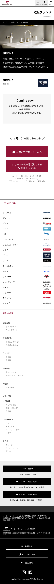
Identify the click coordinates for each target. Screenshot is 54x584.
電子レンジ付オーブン (14, 375)
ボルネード (27, 277)
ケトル (8, 423)
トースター (10, 426)
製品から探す (8, 313)
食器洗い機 (7, 338)
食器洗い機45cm (12, 345)
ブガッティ (27, 298)
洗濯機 (8, 357)
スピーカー (10, 445)
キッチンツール (12, 330)
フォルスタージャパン (27, 245)
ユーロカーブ (27, 239)
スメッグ (27, 303)
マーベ (27, 228)
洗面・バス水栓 (12, 408)
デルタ (27, 250)
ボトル (8, 451)
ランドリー (7, 353)
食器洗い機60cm (12, 342)
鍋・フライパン (12, 326)
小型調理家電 (8, 419)
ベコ (27, 234)
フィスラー (27, 292)
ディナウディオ (27, 282)
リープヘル (27, 212)
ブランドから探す (10, 203)
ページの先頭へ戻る (27, 509)
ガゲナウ (27, 218)
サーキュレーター (13, 448)
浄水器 (8, 411)
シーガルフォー (27, 266)
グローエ (27, 255)
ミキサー (9, 433)
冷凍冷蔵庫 (10, 387)
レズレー (27, 287)
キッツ (27, 271)
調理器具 (6, 322)
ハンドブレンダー (13, 429)
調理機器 (6, 368)
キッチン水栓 (11, 405)
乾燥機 (8, 360)
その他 (5, 441)
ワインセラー (8, 395)
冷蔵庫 (5, 383)
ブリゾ (27, 260)
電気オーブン (11, 372)
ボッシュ (27, 223)
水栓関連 (6, 401)
